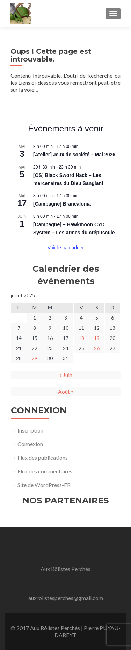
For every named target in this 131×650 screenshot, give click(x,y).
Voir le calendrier (66, 247)
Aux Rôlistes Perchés (65, 568)
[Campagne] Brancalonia (62, 204)
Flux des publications (42, 457)
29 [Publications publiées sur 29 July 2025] (34, 358)
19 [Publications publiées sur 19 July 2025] (97, 338)
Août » (66, 391)
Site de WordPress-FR (44, 484)
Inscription (30, 430)
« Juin (65, 374)
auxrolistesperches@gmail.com (65, 597)
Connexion (30, 444)
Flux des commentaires (44, 471)
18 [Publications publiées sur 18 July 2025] (81, 338)
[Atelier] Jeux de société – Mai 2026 (74, 154)
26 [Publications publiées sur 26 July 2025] (97, 348)
